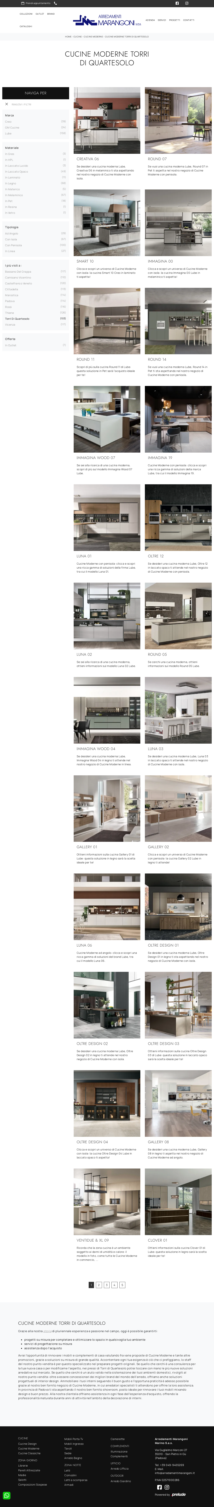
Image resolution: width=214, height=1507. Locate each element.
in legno (10, 183)
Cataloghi (26, 26)
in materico (12, 188)
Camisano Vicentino (18, 277)
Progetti (174, 19)
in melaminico (14, 194)
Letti (67, 1469)
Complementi (119, 1455)
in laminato (12, 177)
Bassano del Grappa (18, 271)
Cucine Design (27, 1443)
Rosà (8, 306)
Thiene (9, 312)
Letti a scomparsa (76, 1479)
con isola (11, 239)
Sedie (68, 1452)
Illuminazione (119, 1451)
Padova (10, 300)
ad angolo (11, 233)
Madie (22, 1474)
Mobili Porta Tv (73, 1438)
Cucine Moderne (93, 36)
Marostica (11, 294)
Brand (51, 13)
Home (68, 36)
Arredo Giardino (121, 1480)
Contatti (188, 19)
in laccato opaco (16, 171)
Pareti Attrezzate (29, 1469)
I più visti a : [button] (13, 265)
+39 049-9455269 (172, 1464)
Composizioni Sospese (32, 1484)
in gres (9, 153)
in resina (11, 206)
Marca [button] (9, 115)
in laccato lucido (16, 165)
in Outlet (11, 344)
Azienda (150, 19)
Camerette (118, 1438)
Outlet (40, 13)
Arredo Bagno (73, 1457)
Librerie (23, 1465)
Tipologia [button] (11, 227)
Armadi (68, 1484)
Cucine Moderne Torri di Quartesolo (127, 36)
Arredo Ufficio (120, 1468)
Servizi (162, 19)
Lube (8, 133)
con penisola (13, 244)
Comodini (70, 1474)
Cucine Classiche (29, 1452)
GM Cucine (12, 127)
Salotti (22, 1479)
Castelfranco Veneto (18, 283)
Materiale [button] (12, 147)
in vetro (10, 212)
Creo (8, 121)
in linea (10, 250)
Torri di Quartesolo (17, 318)
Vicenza (10, 324)
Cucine (77, 36)
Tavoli (68, 1448)
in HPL (9, 159)
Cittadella (11, 288)
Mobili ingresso (74, 1443)
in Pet (9, 200)
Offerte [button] (10, 338)
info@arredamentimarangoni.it (175, 1472)
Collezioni (26, 13)
